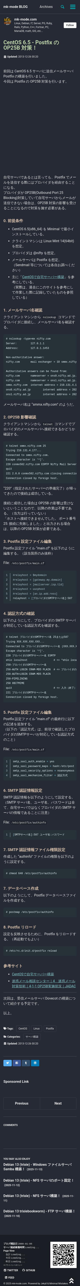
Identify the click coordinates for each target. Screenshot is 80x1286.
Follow (70, 25)
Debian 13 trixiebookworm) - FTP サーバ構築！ (39, 1211)
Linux (36, 1028)
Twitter (10, 1271)
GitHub (28, 1271)
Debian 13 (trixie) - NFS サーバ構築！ (32, 1196)
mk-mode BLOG (15, 7)
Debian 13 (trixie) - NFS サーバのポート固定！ (38, 1180)
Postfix (50, 1028)
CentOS (23, 1028)
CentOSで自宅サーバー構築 (43, 277)
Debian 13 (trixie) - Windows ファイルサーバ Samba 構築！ (37, 1167)
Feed (44, 1271)
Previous (21, 1103)
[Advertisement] (40, 129)
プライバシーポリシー (13, 1266)
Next (58, 1103)
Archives (46, 7)
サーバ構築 (32, 1036)
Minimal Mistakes (58, 1277)
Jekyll (44, 1277)
